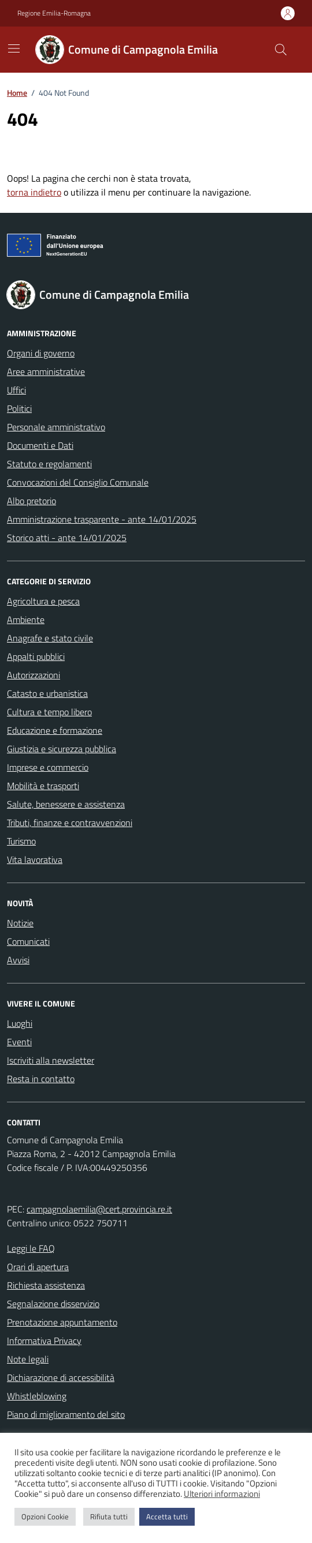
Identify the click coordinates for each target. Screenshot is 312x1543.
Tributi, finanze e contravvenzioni (69, 822)
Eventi (19, 1042)
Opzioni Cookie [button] (45, 1516)
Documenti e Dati (40, 445)
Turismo (21, 841)
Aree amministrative (46, 371)
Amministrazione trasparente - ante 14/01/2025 (101, 519)
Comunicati (28, 941)
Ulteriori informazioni (222, 1494)
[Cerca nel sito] (281, 49)
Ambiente (25, 619)
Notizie (20, 923)
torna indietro (34, 192)
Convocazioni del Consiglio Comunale (77, 482)
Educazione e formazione (54, 730)
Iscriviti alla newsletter (50, 1060)
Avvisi (18, 960)
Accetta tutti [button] (167, 1516)
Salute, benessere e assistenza (66, 804)
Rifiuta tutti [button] (109, 1516)
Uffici (16, 390)
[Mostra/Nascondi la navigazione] (14, 48)
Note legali (28, 1359)
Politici (19, 408)
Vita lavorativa (34, 859)
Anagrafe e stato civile (50, 638)
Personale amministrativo (56, 427)
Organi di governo (41, 353)
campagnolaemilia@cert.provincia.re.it (99, 1209)
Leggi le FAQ (31, 1248)
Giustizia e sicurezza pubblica (61, 749)
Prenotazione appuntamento (62, 1322)
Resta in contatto (41, 1079)
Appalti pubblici (36, 656)
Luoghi (19, 1023)
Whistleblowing (36, 1396)
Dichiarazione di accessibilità (60, 1377)
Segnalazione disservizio (53, 1304)
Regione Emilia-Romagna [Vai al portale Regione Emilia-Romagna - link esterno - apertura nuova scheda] (54, 13)
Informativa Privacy (44, 1340)
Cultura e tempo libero (49, 712)
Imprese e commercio (47, 767)
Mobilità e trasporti (43, 786)
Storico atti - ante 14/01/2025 (67, 538)
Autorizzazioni (33, 675)
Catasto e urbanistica (47, 693)
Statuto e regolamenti (49, 464)
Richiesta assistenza (46, 1285)
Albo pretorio (31, 501)
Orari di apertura (38, 1267)
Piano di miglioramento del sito (66, 1414)
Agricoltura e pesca (43, 601)
